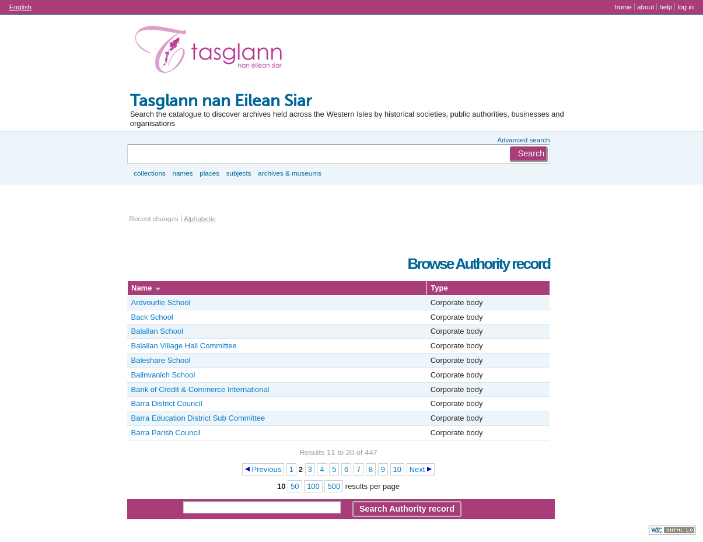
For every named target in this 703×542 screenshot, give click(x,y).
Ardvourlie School (161, 302)
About (645, 7)
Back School (152, 317)
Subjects (238, 173)
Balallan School (157, 331)
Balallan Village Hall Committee (184, 345)
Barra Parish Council (166, 432)
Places (209, 173)
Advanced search (523, 140)
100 (313, 486)
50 (295, 486)
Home (623, 7)
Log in (685, 7)
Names (182, 173)
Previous (267, 469)
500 (333, 486)
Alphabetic (200, 218)
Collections (150, 173)
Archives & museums (289, 173)
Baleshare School (161, 360)
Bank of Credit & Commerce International (200, 389)
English (20, 7)
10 (397, 469)
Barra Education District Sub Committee (198, 418)
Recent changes (154, 218)
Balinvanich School (163, 374)
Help (665, 7)
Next (417, 469)
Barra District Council (166, 403)
